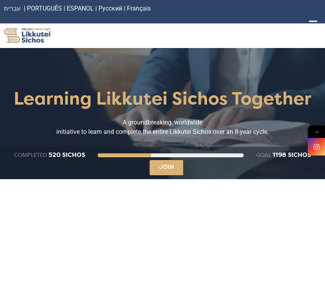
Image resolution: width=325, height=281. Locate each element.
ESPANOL (80, 8)
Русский (111, 8)
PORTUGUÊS (44, 8)
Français (139, 8)
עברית (12, 8)
